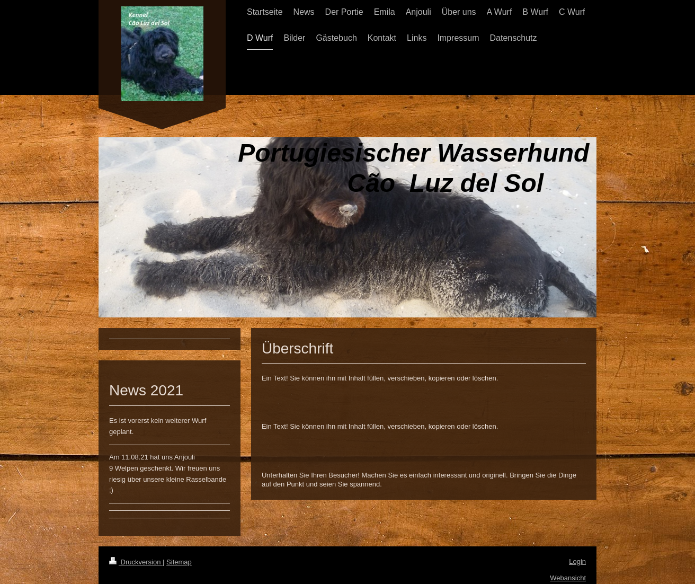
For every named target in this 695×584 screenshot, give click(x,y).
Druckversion (136, 562)
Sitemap (179, 562)
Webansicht (568, 578)
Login (577, 561)
